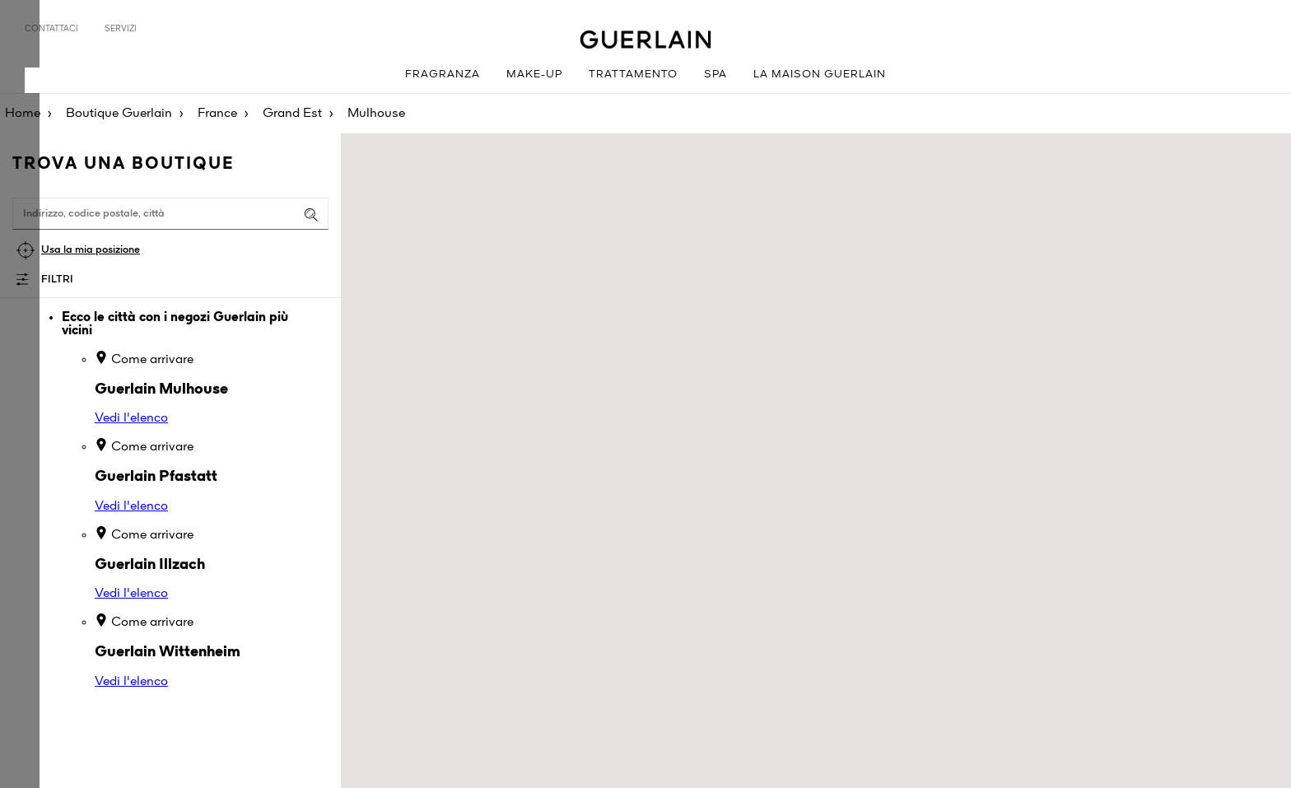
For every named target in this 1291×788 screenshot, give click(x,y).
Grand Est (292, 113)
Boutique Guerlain (119, 113)
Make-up (534, 74)
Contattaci (51, 29)
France (217, 113)
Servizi (121, 29)
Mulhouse (376, 113)
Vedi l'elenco (131, 418)
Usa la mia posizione (90, 250)
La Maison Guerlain (819, 74)
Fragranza (442, 74)
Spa (715, 74)
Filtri (57, 279)
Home (22, 113)
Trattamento (633, 74)
